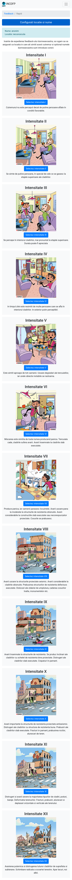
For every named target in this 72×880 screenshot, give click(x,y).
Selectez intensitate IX (36, 649)
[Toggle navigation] (66, 4)
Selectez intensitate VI (36, 434)
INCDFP (8, 4)
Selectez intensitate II (36, 168)
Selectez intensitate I (36, 102)
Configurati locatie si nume (36, 22)
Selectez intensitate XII (36, 861)
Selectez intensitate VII (36, 503)
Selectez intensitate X (36, 718)
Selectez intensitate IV (36, 301)
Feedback (8, 13)
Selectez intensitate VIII (36, 576)
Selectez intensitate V (36, 367)
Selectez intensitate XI (36, 791)
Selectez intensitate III (35, 235)
